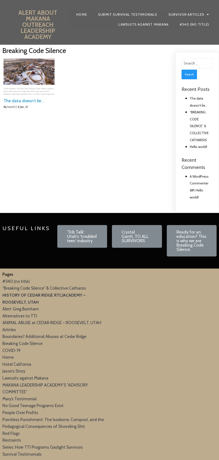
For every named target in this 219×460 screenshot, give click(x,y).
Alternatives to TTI (19, 315)
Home (8, 357)
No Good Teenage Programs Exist (33, 405)
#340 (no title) (16, 281)
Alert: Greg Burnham (20, 308)
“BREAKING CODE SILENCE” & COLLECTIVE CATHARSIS (199, 126)
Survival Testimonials (22, 454)
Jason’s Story (13, 370)
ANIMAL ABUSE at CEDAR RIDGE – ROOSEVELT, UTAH (51, 322)
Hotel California (16, 364)
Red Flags (11, 433)
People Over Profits (20, 412)
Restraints (11, 440)
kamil (11, 107)
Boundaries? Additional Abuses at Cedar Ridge (44, 336)
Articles (9, 329)
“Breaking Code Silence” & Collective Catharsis (44, 288)
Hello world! (198, 147)
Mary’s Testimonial (19, 398)
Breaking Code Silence (22, 343)
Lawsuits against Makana (25, 377)
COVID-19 (11, 350)
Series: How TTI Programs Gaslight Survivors (42, 447)
